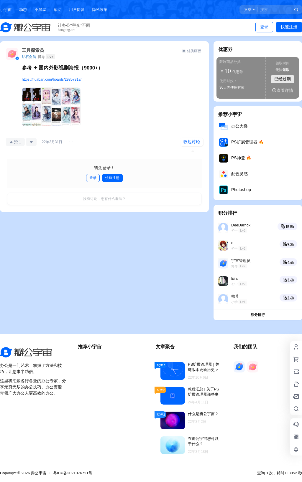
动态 (23, 9)
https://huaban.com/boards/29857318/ (51, 79)
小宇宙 (6, 9)
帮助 (57, 9)
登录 (264, 26)
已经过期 (282, 79)
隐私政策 (99, 9)
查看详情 (282, 90)
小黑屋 (40, 9)
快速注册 (289, 26)
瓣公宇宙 (38, 473)
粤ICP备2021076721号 (72, 473)
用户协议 (76, 9)
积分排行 (258, 315)
